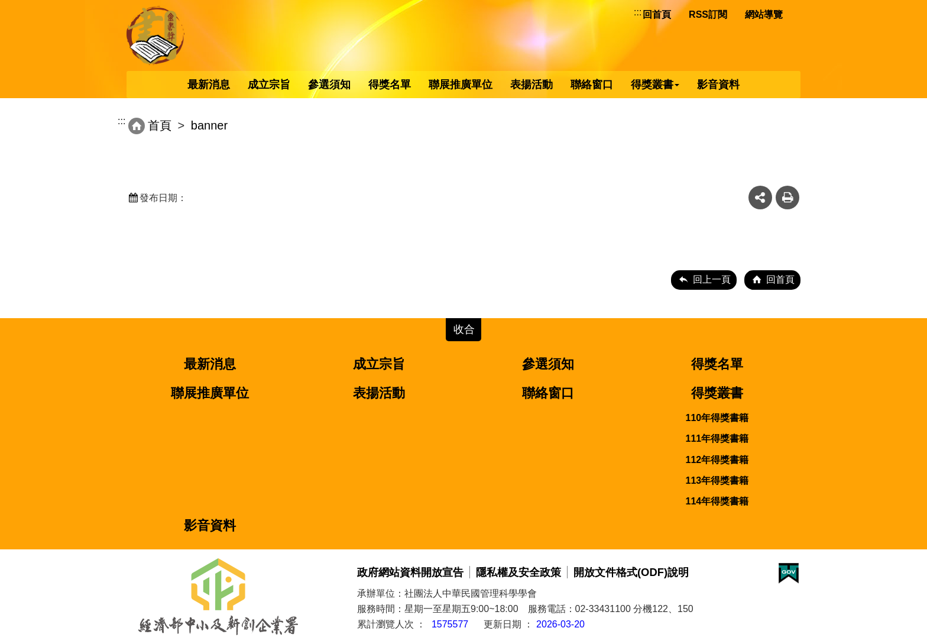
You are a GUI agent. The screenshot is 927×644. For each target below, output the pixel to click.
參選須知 (329, 84)
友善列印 (787, 197)
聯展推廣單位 (460, 84)
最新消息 (208, 84)
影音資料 (718, 84)
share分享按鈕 (760, 197)
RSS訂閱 (708, 14)
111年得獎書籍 (717, 438)
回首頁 (657, 14)
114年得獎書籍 (717, 501)
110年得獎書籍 (717, 418)
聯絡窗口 (592, 84)
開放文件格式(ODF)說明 (631, 572)
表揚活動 (531, 84)
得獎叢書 (655, 84)
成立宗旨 (269, 84)
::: (637, 12)
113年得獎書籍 (717, 480)
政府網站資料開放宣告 (410, 572)
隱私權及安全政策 (518, 572)
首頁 (159, 125)
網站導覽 (764, 14)
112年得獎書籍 (717, 460)
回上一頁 (712, 279)
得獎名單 (389, 84)
